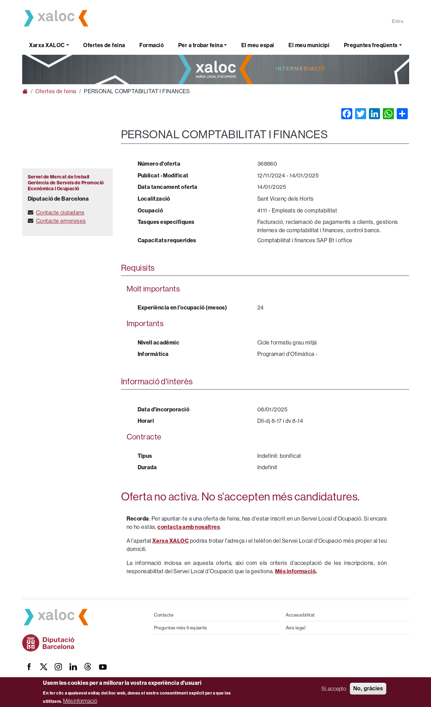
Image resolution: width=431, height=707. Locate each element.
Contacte (164, 615)
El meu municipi (308, 45)
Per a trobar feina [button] (200, 45)
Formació (151, 45)
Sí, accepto (333, 688)
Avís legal (296, 628)
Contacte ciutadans (60, 212)
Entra (397, 21)
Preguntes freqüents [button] (371, 45)
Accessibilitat (300, 615)
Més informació (80, 700)
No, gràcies (368, 688)
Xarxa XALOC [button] (46, 45)
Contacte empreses (61, 220)
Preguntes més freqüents (180, 628)
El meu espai (257, 45)
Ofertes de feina (104, 45)
